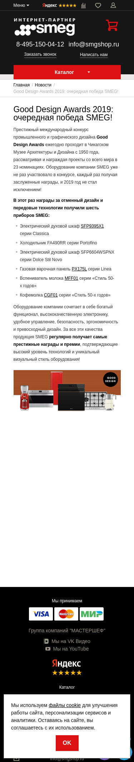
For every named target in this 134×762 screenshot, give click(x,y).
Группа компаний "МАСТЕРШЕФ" (67, 630)
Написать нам (94, 54)
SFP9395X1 (92, 226)
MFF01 (71, 278)
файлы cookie (65, 705)
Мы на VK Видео (67, 641)
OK (67, 743)
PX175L (79, 269)
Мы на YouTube (67, 649)
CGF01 (51, 295)
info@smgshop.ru (94, 44)
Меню (19, 5)
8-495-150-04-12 (40, 44)
